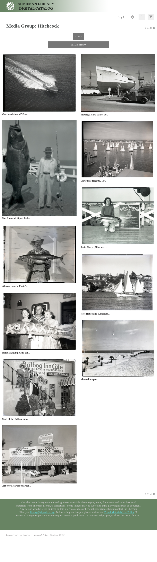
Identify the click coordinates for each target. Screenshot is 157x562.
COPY (78, 36)
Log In (122, 17)
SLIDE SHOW (78, 44)
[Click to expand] (151, 17)
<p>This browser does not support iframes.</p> (78, 514)
